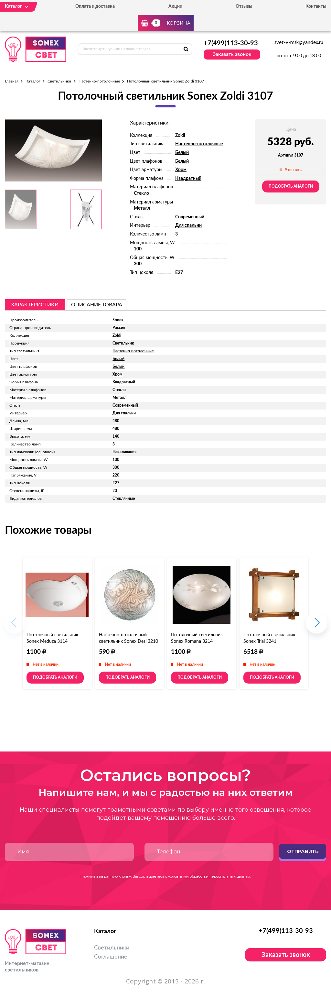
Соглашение (110, 957)
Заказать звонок (232, 54)
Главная (11, 81)
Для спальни (188, 225)
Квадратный (188, 178)
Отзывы (244, 6)
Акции (175, 6)
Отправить (302, 851)
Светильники (59, 81)
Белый (182, 152)
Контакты (315, 6)
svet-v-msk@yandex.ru (298, 42)
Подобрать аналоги (291, 186)
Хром (181, 170)
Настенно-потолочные (99, 81)
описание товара (96, 304)
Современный (189, 217)
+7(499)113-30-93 (231, 43)
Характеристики (35, 304)
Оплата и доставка (95, 6)
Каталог (33, 81)
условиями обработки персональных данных (209, 876)
